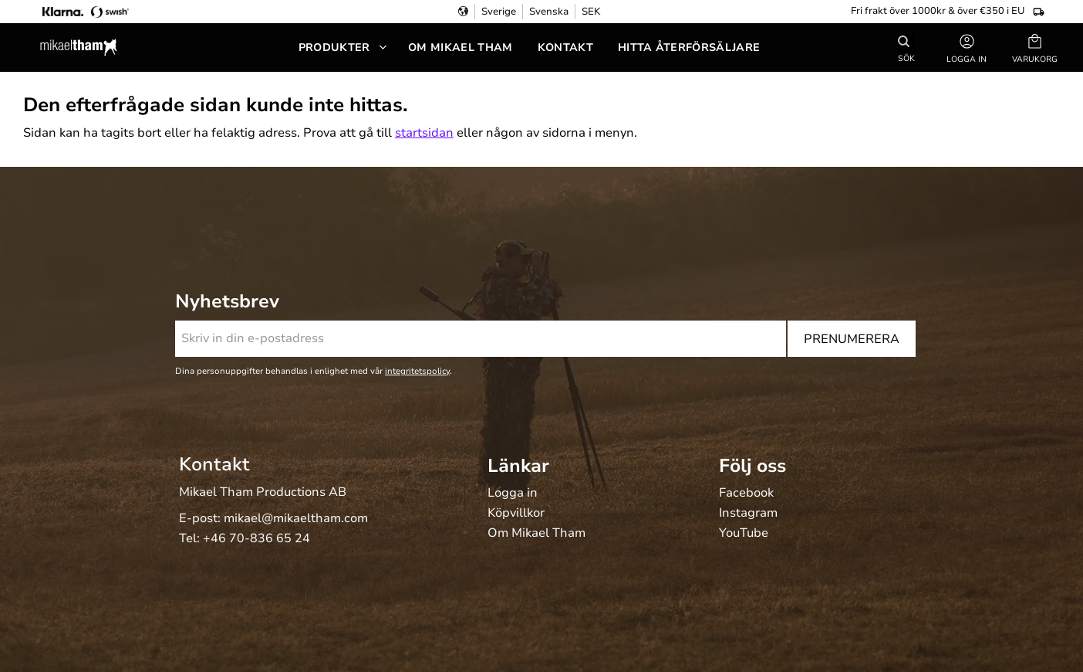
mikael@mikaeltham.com (296, 518)
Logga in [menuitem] (513, 494)
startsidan (424, 132)
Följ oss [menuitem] (752, 466)
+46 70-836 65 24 (256, 538)
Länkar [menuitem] (518, 466)
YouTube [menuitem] (743, 534)
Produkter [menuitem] (334, 47)
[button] (1035, 47)
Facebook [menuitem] (746, 494)
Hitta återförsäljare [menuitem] (689, 47)
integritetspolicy (417, 371)
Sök (906, 58)
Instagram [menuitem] (748, 514)
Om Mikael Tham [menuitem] (460, 47)
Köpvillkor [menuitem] (516, 514)
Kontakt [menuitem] (565, 47)
